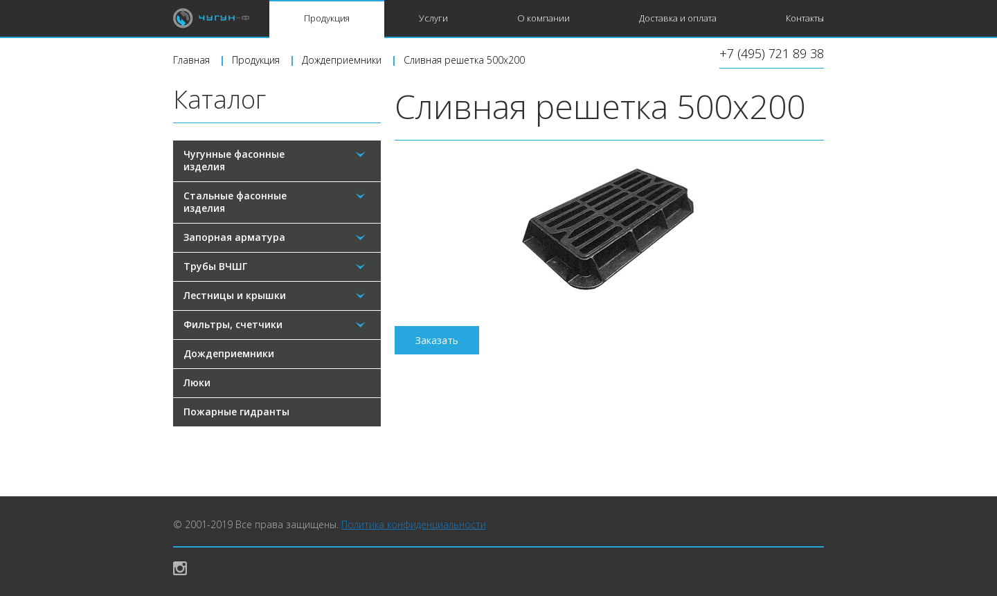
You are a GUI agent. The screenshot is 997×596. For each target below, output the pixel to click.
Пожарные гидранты (236, 411)
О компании (543, 18)
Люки (196, 382)
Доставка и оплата (678, 18)
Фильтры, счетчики (232, 324)
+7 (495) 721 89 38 (771, 54)
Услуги (433, 18)
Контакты (805, 18)
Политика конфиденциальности (413, 524)
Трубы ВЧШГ (215, 266)
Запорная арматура (234, 237)
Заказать (436, 340)
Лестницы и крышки (234, 295)
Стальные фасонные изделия (235, 202)
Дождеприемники (228, 353)
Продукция (327, 18)
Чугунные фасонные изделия (234, 160)
